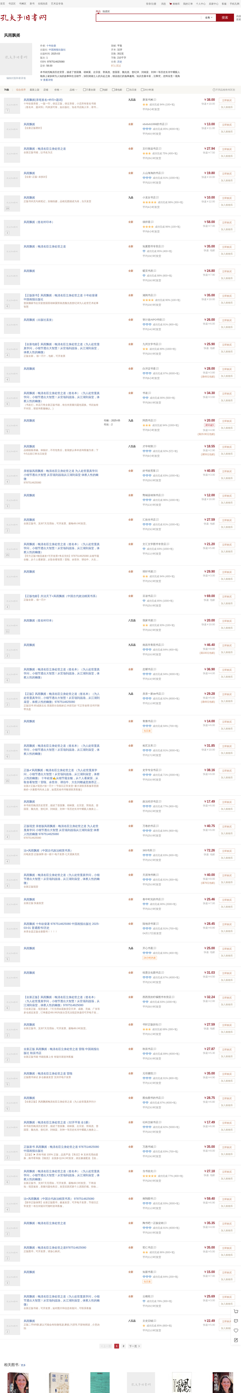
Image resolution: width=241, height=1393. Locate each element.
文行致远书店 (150, 148)
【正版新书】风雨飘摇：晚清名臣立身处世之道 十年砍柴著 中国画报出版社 (61, 297)
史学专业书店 (150, 770)
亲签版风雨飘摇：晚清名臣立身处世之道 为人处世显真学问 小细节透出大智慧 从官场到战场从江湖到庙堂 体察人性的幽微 (61, 474)
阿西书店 (148, 420)
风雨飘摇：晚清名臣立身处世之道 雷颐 (48, 1073)
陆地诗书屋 (149, 923)
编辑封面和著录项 (16, 78)
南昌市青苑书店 (152, 644)
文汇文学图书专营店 (154, 544)
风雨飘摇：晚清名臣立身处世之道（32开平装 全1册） (57, 1122)
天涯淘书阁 (149, 874)
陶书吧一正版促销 (153, 1223)
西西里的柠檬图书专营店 (157, 997)
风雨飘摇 (29, 124)
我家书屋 (148, 620)
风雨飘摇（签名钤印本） (39, 222)
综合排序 (21, 89)
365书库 (147, 850)
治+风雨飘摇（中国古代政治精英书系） (48, 850)
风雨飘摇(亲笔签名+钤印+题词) (43, 99)
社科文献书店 (150, 1122)
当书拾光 (148, 1171)
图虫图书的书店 (152, 1097)
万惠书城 (148, 1146)
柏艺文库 (148, 745)
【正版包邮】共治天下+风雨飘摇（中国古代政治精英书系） (61, 596)
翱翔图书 (148, 1198)
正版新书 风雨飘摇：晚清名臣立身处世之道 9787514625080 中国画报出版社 (61, 1148)
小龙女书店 (149, 197)
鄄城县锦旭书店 (152, 495)
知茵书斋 (148, 1271)
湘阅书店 (148, 295)
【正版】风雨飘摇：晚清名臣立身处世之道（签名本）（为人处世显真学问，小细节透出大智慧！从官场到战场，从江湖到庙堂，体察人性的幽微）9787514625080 (62, 697)
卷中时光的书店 (152, 899)
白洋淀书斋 (149, 368)
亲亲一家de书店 (152, 693)
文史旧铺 (148, 1320)
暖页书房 (148, 270)
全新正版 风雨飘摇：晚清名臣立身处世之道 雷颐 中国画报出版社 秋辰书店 (61, 1051)
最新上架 (34, 89)
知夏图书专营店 (152, 246)
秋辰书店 (148, 1048)
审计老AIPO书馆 (152, 319)
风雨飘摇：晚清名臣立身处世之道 (45, 148)
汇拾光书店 (149, 519)
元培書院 (148, 1073)
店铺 (45, 89)
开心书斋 (148, 948)
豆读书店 (148, 595)
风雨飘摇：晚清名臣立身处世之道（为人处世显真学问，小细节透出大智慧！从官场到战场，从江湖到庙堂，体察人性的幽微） (62, 879)
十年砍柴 (51, 45)
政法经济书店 (150, 801)
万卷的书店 (149, 825)
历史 (119, 61)
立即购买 (227, 100)
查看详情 (46, 80)
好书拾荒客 (149, 470)
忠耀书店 (148, 669)
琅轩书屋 (148, 571)
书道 (145, 392)
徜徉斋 (146, 221)
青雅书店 (148, 721)
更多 (23, 1365)
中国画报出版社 (57, 49)
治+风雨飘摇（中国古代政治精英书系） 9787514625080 (59, 1198)
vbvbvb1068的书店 (153, 124)
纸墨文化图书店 (152, 972)
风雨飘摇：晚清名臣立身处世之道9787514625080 (55, 1247)
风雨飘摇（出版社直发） (39, 319)
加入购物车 (227, 107)
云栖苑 (146, 1296)
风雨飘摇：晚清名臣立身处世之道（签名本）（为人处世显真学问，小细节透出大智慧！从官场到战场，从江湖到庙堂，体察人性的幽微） (62, 397)
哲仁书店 (148, 1247)
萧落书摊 (148, 99)
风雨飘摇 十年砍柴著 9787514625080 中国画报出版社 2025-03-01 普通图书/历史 (61, 925)
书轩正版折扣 (150, 1024)
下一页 (134, 1346)
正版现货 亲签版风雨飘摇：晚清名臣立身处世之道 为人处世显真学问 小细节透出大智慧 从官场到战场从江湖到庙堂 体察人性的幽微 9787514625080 (61, 830)
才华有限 (148, 446)
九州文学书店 (150, 344)
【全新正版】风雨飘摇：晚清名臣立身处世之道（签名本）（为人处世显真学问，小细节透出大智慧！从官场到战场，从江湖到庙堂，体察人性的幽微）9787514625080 (62, 1001)
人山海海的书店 (152, 173)
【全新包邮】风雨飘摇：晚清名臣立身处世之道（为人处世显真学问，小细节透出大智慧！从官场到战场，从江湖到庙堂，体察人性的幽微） (62, 348)
